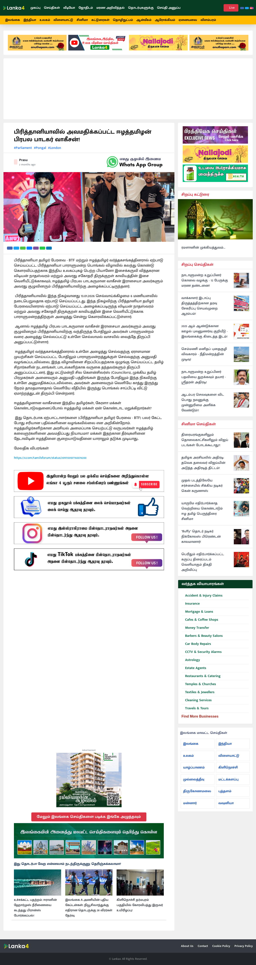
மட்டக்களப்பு (228, 779)
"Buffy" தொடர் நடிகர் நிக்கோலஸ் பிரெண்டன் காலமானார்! (201, 537)
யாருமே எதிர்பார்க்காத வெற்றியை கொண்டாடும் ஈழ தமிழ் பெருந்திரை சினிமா (202, 511)
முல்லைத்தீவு (193, 779)
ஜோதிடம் (86, 7)
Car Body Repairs (196, 644)
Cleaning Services (197, 700)
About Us (187, 945)
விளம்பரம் (208, 20)
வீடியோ (69, 7)
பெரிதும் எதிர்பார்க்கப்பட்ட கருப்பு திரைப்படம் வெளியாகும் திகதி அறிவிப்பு (202, 562)
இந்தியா (29, 20)
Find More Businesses (200, 716)
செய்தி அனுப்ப (169, 7)
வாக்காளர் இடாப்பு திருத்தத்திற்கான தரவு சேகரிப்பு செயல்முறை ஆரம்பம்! (199, 306)
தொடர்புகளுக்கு (141, 7)
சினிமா (82, 20)
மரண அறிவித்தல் (110, 7)
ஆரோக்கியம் (165, 20)
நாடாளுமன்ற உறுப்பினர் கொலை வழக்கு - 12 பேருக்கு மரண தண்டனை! (204, 280)
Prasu (23, 160)
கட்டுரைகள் (100, 20)
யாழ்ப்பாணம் (194, 767)
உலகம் (45, 20)
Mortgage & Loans (197, 612)
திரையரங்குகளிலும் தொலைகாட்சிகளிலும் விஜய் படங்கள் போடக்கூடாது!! (204, 440)
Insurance (191, 604)
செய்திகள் (52, 7)
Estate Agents (194, 668)
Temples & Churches (199, 684)
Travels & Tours (195, 708)
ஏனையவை (188, 20)
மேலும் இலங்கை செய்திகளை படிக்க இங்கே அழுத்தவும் (89, 817)
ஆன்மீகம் (143, 20)
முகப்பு (35, 7)
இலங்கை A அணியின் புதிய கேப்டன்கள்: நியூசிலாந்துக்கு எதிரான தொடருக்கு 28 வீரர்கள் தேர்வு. (88, 907)
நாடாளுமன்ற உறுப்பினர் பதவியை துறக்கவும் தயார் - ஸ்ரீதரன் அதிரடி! (203, 377)
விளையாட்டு (63, 20)
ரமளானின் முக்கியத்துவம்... (203, 247)
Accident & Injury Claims (202, 596)
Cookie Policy (221, 945)
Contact (203, 945)
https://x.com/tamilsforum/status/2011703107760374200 (50, 458)
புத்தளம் (224, 791)
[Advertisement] (128, 88)
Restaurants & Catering (201, 676)
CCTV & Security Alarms (202, 652)
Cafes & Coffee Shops (200, 620)
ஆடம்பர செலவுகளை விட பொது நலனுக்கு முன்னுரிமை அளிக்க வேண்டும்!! (202, 402)
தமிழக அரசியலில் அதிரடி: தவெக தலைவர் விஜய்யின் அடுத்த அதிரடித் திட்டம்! (203, 463)
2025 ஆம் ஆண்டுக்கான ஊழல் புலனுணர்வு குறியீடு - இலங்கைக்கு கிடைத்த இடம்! (204, 331)
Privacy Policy (243, 945)
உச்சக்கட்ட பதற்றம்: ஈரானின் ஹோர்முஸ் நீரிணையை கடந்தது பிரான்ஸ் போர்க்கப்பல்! (35, 907)
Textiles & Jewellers (198, 692)
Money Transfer (195, 628)
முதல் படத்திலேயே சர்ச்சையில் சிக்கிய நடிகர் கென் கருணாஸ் (202, 486)
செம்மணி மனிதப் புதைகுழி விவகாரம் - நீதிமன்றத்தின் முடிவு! (204, 354)
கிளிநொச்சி (228, 767)
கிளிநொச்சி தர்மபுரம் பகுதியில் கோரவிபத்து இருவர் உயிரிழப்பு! (140, 905)
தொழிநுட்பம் (123, 20)
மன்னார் (190, 803)
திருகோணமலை (197, 791)
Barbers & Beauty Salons (202, 636)
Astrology (191, 660)
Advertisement (89, 750)
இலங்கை (12, 20)
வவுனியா (226, 803)
